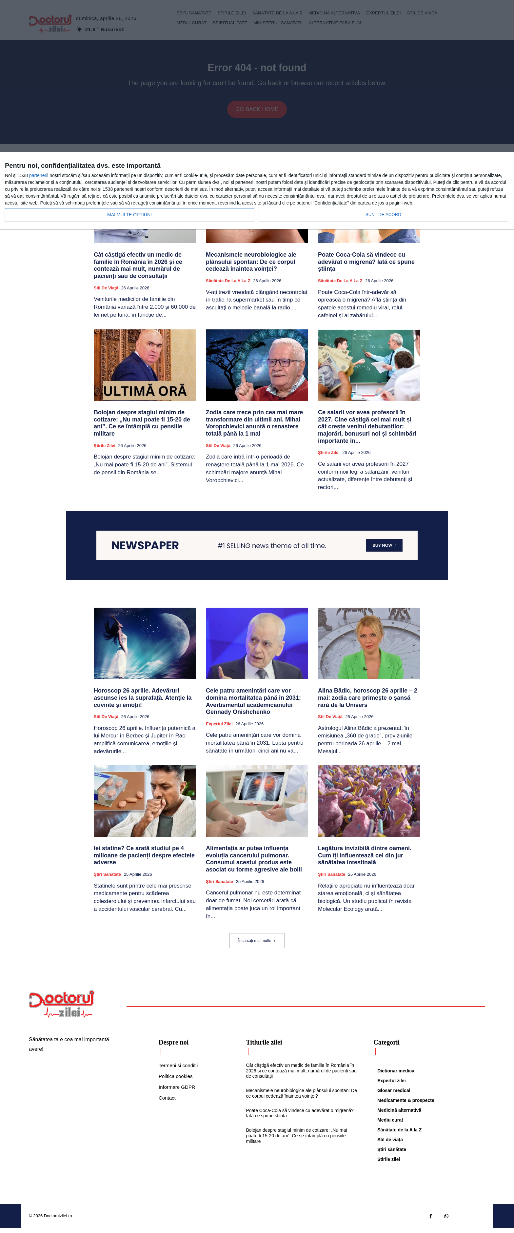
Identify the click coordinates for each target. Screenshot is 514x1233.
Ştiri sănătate (107, 879)
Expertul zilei (219, 728)
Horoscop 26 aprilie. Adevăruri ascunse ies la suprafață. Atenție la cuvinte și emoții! (142, 703)
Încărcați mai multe (257, 946)
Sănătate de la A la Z (228, 286)
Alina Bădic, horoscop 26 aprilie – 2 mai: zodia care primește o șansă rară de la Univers (367, 703)
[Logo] (61, 1009)
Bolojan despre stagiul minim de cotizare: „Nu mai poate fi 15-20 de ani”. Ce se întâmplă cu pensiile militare (142, 428)
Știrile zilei (104, 450)
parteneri (38, 175)
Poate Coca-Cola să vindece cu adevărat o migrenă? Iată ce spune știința (366, 267)
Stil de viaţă (106, 292)
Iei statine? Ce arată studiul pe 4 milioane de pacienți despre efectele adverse (144, 860)
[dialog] (257, 190)
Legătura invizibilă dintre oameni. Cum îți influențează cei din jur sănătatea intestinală (364, 860)
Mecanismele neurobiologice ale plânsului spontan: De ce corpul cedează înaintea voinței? (251, 267)
